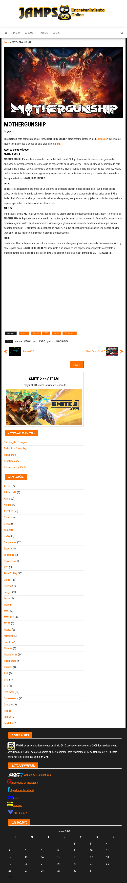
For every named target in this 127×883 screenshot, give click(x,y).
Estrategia (9, 554)
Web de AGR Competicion (37, 775)
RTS (6, 685)
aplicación (101, 139)
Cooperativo (10, 542)
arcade (18, 341)
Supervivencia (11, 698)
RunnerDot (28, 351)
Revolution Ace (12, 461)
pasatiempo (61, 340)
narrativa (8, 642)
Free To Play (10, 573)
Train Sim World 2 (95, 351)
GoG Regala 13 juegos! (15, 442)
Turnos (7, 717)
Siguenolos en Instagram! (25, 782)
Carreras (8, 517)
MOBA (7, 623)
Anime (44, 32)
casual (27, 340)
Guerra (7, 586)
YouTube (8, 723)
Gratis (56, 333)
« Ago (10, 876)
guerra (49, 341)
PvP (6, 673)
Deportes (9, 548)
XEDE (16, 797)
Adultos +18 (10, 492)
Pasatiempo (69, 333)
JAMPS (10, 131)
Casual (36, 333)
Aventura (8, 511)
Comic (56, 32)
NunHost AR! (20, 812)
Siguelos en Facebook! (22, 790)
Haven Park (10, 454)
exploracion (10, 561)
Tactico (8, 704)
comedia (8, 529)
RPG (6, 679)
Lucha (7, 598)
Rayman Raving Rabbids (16, 467)
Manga (7, 604)
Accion (7, 486)
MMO (6, 611)
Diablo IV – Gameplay (15, 448)
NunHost (17, 805)
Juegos (30, 32)
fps (34, 341)
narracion (8, 635)
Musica (7, 629)
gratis (41, 340)
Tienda (7, 710)
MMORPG (9, 617)
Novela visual (10, 654)
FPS (46, 333)
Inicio (16, 32)
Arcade (24, 333)
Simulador (9, 692)
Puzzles (8, 667)
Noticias (8, 648)
